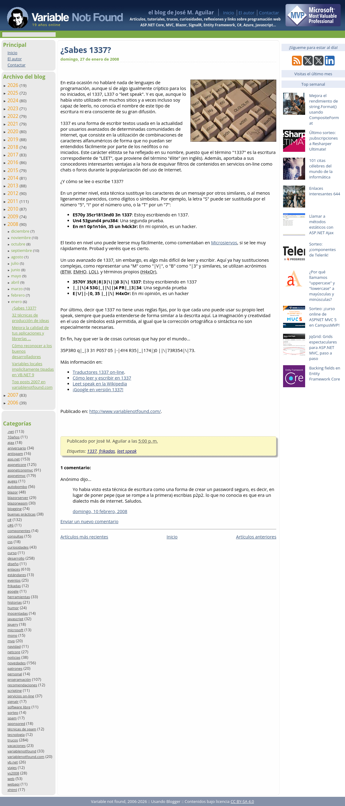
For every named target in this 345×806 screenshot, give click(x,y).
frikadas (14, 585)
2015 (13, 170)
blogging (14, 508)
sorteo (12, 712)
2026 (13, 85)
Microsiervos (224, 243)
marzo (17, 288)
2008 (13, 224)
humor (13, 607)
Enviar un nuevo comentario (89, 521)
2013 (13, 185)
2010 (13, 208)
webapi (13, 784)
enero (17, 301)
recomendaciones (22, 685)
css (10, 541)
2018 (13, 147)
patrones (14, 668)
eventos (14, 580)
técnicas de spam (21, 729)
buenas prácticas (21, 514)
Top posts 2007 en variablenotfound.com (32, 384)
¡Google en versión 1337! (98, 389)
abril (15, 282)
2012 (13, 193)
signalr (12, 701)
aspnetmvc (16, 475)
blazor (12, 492)
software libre (18, 707)
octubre (18, 244)
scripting (14, 690)
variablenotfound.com (25, 756)
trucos (12, 740)
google (12, 591)
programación (19, 679)
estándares (16, 574)
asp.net (13, 459)
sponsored (16, 723)
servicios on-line (20, 696)
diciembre (20, 231)
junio (16, 269)
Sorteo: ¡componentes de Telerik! (322, 249)
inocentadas (17, 613)
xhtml (12, 789)
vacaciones (16, 745)
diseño (12, 563)
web (10, 778)
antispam (15, 453)
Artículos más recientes (84, 537)
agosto (18, 257)
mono (12, 635)
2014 (13, 177)
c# (9, 519)
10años (13, 437)
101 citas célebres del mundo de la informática (320, 169)
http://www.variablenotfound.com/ (125, 411)
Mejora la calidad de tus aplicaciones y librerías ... (30, 333)
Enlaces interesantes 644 (324, 191)
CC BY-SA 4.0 (242, 801)
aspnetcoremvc (20, 470)
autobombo (17, 486)
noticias (13, 657)
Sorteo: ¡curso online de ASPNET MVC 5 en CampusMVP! (324, 317)
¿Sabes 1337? (24, 308)
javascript (15, 619)
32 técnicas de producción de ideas (30, 317)
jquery (12, 624)
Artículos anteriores (256, 537)
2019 (13, 139)
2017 (13, 154)
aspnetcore (16, 464)
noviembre (21, 237)
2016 (13, 162)
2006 (13, 402)
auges (12, 481)
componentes (18, 530)
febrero (18, 295)
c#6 (10, 525)
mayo (16, 276)
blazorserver (17, 497)
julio (15, 263)
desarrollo (15, 558)
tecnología (16, 734)
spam (12, 718)
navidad (14, 646)
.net (10, 431)
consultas (15, 536)
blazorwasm (17, 503)
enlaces (13, 569)
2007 (13, 395)
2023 (13, 108)
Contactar (269, 13)
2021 (13, 123)
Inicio (228, 13)
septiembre (22, 250)
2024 (13, 100)
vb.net (12, 762)
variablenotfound (21, 751)
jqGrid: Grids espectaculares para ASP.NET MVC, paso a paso (323, 347)
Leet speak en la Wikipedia (100, 384)
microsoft (15, 630)
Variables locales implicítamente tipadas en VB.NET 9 (33, 369)
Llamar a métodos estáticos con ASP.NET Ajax (321, 224)
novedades (16, 663)
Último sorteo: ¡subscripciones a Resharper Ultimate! (323, 141)
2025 (13, 92)
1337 (92, 451)
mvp (11, 641)
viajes (12, 767)
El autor (247, 13)
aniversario (16, 448)
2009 (13, 216)
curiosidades (18, 547)
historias (14, 602)
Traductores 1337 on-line (98, 372)
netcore (13, 652)
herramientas (18, 596)
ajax (10, 442)
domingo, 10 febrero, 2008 (100, 511)
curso (12, 552)
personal (14, 674)
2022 (13, 116)
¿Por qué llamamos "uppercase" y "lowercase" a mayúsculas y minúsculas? (322, 285)
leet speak (126, 451)
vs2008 (13, 773)
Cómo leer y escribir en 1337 (102, 378)
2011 (13, 201)
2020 (13, 131)
